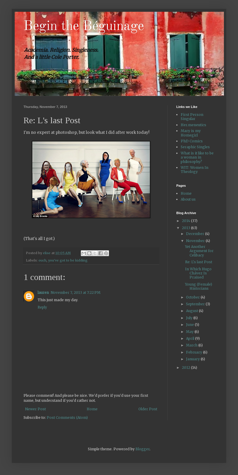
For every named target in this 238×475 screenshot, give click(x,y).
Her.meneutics (193, 125)
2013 (186, 228)
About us (188, 199)
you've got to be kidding (68, 260)
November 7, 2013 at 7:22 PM (75, 292)
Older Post (147, 409)
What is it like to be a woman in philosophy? (197, 157)
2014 (186, 221)
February (194, 352)
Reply (42, 307)
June (190, 324)
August (192, 311)
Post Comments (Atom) (67, 417)
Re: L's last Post (198, 262)
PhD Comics (192, 141)
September (196, 304)
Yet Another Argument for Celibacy (199, 250)
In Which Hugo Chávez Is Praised (198, 273)
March (192, 345)
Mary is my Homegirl (191, 133)
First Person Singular (192, 116)
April (190, 338)
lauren (43, 292)
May (190, 331)
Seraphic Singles (195, 147)
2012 (186, 367)
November (196, 241)
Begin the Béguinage (84, 26)
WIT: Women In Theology (194, 169)
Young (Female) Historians (198, 286)
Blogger (142, 449)
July (189, 318)
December (195, 233)
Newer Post (35, 409)
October (193, 297)
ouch (42, 260)
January (193, 359)
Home (92, 409)
